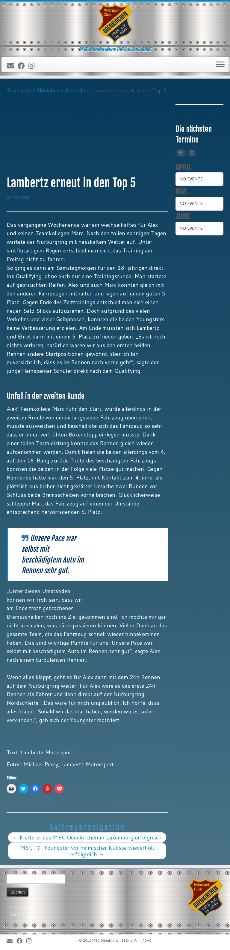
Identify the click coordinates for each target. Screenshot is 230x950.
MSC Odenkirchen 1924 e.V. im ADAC (121, 940)
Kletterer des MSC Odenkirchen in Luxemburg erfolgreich (87, 837)
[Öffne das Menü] (220, 64)
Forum (14, 922)
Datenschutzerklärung (27, 914)
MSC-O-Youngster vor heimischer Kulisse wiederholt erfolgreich (87, 851)
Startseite (19, 90)
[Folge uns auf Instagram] (33, 65)
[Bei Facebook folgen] (23, 65)
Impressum (18, 907)
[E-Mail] (12, 65)
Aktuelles (47, 90)
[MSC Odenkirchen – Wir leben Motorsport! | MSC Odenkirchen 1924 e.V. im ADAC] (115, 23)
